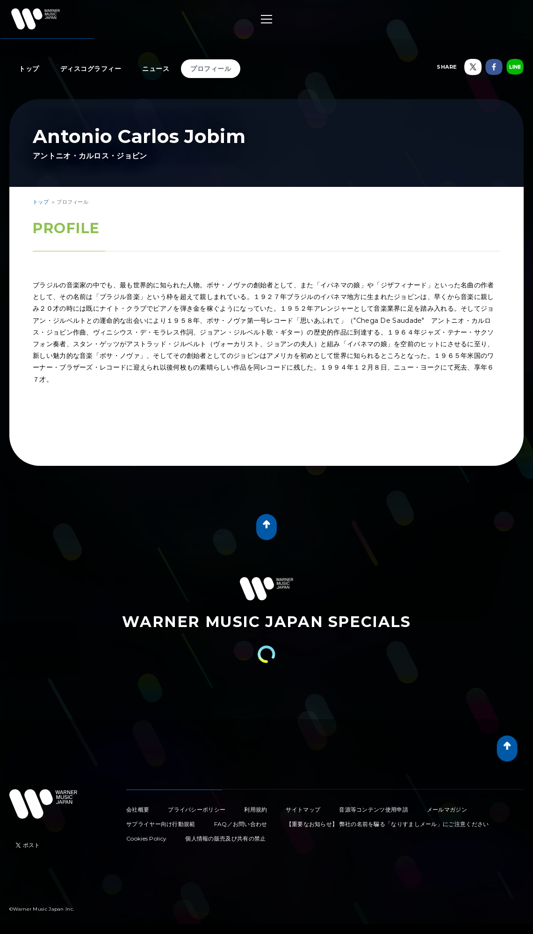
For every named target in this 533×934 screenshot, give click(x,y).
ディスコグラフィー (91, 68)
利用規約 (255, 809)
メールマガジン (447, 809)
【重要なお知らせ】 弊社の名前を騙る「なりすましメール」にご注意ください (387, 823)
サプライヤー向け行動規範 (160, 823)
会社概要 (137, 809)
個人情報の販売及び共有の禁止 (225, 838)
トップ (29, 68)
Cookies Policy (146, 838)
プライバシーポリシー (196, 809)
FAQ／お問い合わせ (240, 823)
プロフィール (210, 68)
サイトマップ (303, 809)
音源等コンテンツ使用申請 (373, 809)
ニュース (155, 68)
